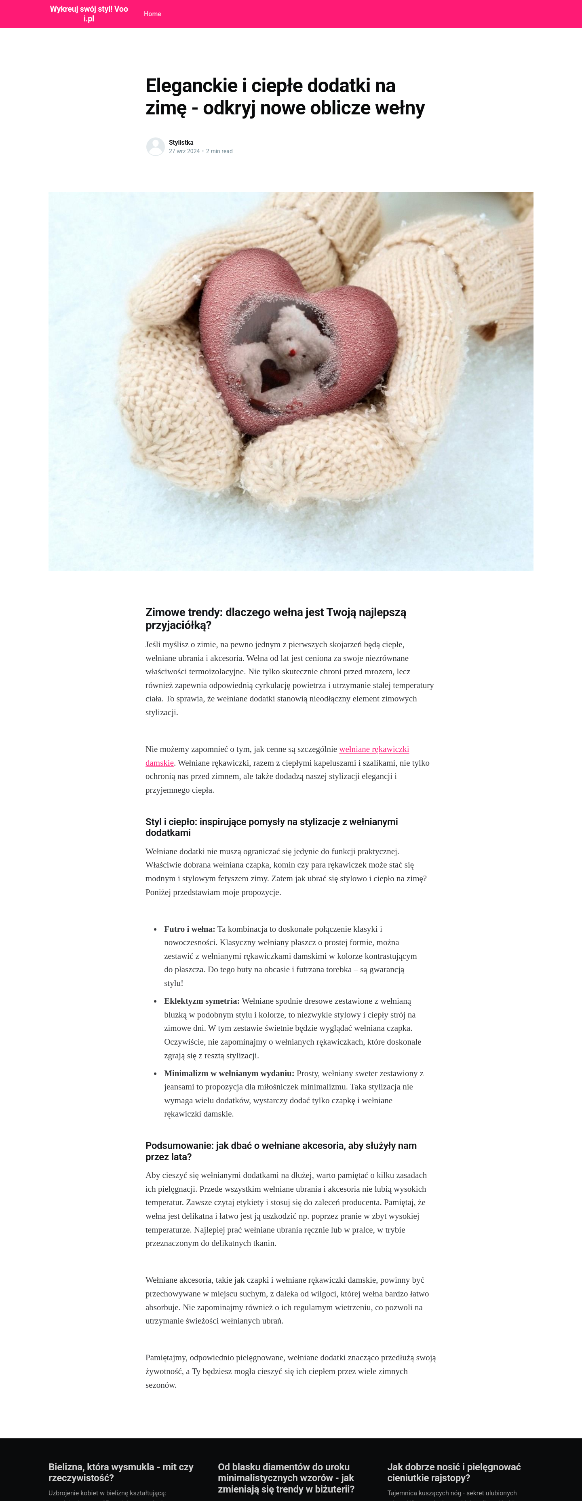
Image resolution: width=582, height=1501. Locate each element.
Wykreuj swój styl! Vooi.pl (89, 13)
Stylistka (181, 142)
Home (152, 14)
